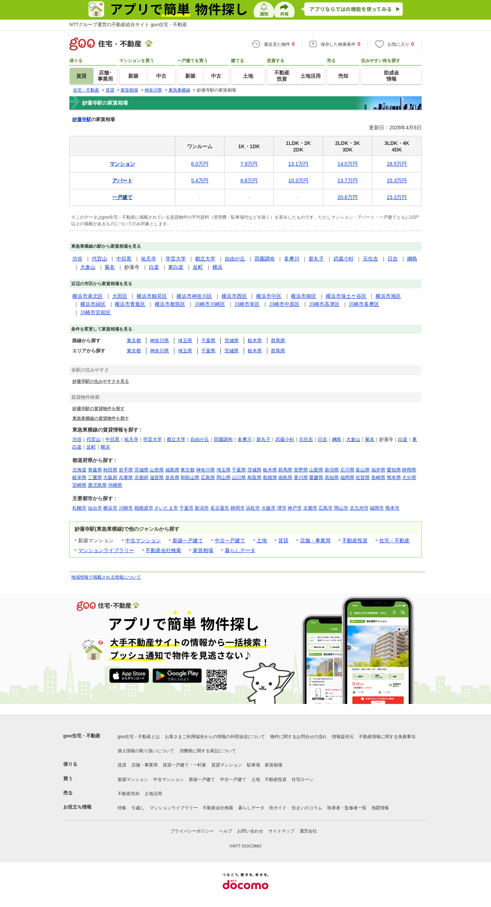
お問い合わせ (250, 831)
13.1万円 (298, 164)
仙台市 (95, 508)
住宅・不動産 (394, 540)
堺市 (282, 508)
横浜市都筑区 (170, 304)
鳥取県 (254, 477)
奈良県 (172, 477)
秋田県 (110, 470)
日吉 (392, 259)
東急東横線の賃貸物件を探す (100, 418)
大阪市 (268, 508)
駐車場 (253, 765)
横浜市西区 (234, 296)
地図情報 (380, 807)
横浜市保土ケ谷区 (346, 296)
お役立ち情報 (77, 807)
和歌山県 (189, 477)
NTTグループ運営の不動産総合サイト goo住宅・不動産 (128, 24)
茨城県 (231, 340)
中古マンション (143, 540)
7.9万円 (248, 164)
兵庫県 (126, 477)
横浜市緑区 (93, 304)
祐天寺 (148, 259)
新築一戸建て (188, 540)
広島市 (325, 508)
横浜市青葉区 (130, 304)
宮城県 (141, 470)
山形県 (157, 470)
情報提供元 (343, 736)
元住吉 (370, 259)
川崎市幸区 (247, 304)
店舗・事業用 (315, 540)
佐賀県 (363, 477)
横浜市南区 (303, 296)
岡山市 (341, 508)
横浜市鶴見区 (152, 296)
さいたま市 (166, 508)
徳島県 (285, 477)
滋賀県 (157, 477)
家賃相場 (203, 550)
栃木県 (255, 340)
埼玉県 (185, 340)
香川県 (301, 477)
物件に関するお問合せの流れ (298, 736)
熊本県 (394, 477)
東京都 (134, 340)
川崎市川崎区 (210, 304)
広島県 (208, 477)
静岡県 (409, 470)
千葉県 (208, 340)
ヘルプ (225, 831)
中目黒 (123, 259)
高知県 (332, 477)
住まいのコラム (307, 807)
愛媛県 (316, 477)
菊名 (110, 267)
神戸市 (295, 508)
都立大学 (205, 259)
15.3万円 (397, 180)
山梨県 (316, 470)
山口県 (239, 477)
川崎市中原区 (284, 304)
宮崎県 (79, 485)
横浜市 (110, 508)
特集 (122, 807)
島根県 (270, 477)
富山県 (363, 470)
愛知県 (394, 470)
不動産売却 (128, 793)
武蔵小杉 (343, 259)
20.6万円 (347, 197)
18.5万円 (397, 164)
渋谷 (77, 259)
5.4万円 (199, 180)
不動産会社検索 (163, 550)
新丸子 (316, 259)
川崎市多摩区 (364, 304)
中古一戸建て (230, 540)
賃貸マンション (226, 765)
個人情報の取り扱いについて (146, 750)
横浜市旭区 (388, 296)
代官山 (99, 259)
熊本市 (392, 508)
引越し (138, 807)
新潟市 (202, 508)
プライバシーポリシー (192, 831)
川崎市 (126, 508)
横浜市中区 (268, 296)
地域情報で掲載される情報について (106, 577)
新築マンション (133, 779)
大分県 (409, 477)
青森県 (95, 470)
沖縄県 (115, 485)
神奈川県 (159, 340)
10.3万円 (298, 180)
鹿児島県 (97, 485)
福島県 (172, 470)
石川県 (347, 470)
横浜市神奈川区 (194, 296)
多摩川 (291, 259)
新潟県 (332, 470)
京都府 (141, 477)
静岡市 (238, 508)
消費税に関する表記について (207, 750)
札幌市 (79, 508)
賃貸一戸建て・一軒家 (184, 765)
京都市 (310, 508)
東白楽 (175, 267)
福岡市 (377, 508)
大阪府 (110, 477)
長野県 (301, 470)
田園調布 (265, 259)
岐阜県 (79, 477)
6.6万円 (248, 180)
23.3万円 (397, 197)
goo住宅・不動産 (81, 735)
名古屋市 (219, 508)
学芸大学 (176, 259)
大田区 (119, 296)
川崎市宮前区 (95, 312)
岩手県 (126, 470)
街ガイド (278, 807)
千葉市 (186, 508)
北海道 (79, 470)
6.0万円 (199, 164)
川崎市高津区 (324, 304)
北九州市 (359, 508)
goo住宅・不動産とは (139, 736)
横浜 (217, 267)
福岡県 (347, 477)
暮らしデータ (240, 550)
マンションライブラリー (106, 550)
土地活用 (153, 793)
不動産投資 (355, 540)
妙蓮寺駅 (81, 119)
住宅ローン (302, 779)
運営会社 (308, 831)
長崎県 (378, 477)
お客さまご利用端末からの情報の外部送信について (215, 736)
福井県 (378, 470)
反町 (198, 267)
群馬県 (278, 340)
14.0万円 (347, 164)
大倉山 (88, 267)
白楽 (154, 267)
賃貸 (283, 540)
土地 (262, 540)
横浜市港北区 (87, 296)
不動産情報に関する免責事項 (387, 736)
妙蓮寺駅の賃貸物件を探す (98, 408)
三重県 (95, 477)
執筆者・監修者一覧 (346, 807)
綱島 (412, 259)
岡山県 (223, 477)
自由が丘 (235, 259)
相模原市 (143, 508)
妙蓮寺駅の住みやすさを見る (100, 381)
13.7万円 (347, 180)
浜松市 (253, 508)
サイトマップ (281, 831)
